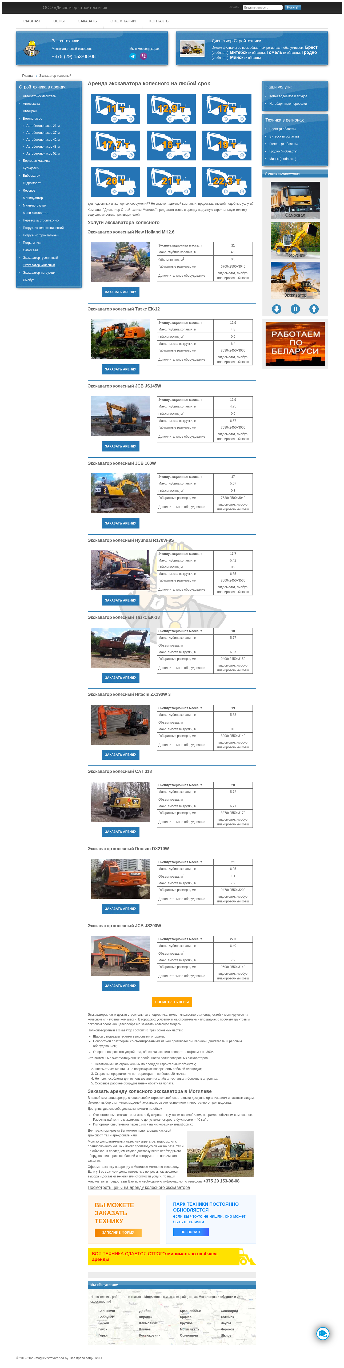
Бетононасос (32, 118)
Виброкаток (31, 175)
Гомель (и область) (283, 144)
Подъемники (32, 243)
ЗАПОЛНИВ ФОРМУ (118, 1232)
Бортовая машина (36, 161)
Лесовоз (29, 190)
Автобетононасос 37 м (43, 133)
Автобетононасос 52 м (43, 153)
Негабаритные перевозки (288, 104)
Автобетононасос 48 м (43, 146)
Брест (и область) (282, 129)
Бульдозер (31, 168)
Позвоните (191, 1232)
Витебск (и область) (284, 136)
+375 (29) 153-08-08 (74, 56)
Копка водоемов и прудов (288, 96)
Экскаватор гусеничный (40, 258)
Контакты (159, 21)
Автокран (30, 111)
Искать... (235, 7)
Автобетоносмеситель (39, 96)
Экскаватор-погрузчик (39, 273)
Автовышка (31, 104)
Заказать (87, 21)
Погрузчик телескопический (43, 228)
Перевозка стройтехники (41, 220)
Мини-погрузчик (34, 205)
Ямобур (28, 280)
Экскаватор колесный (39, 265)
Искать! (292, 7)
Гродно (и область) (283, 151)
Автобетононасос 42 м (43, 140)
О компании (123, 21)
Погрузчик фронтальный (41, 235)
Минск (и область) (282, 159)
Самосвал (30, 250)
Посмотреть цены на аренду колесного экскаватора (139, 1187)
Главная (31, 21)
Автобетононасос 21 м (43, 126)
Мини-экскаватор (35, 213)
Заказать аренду (120, 292)
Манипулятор (33, 198)
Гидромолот (32, 183)
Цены (59, 21)
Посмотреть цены (172, 1002)
